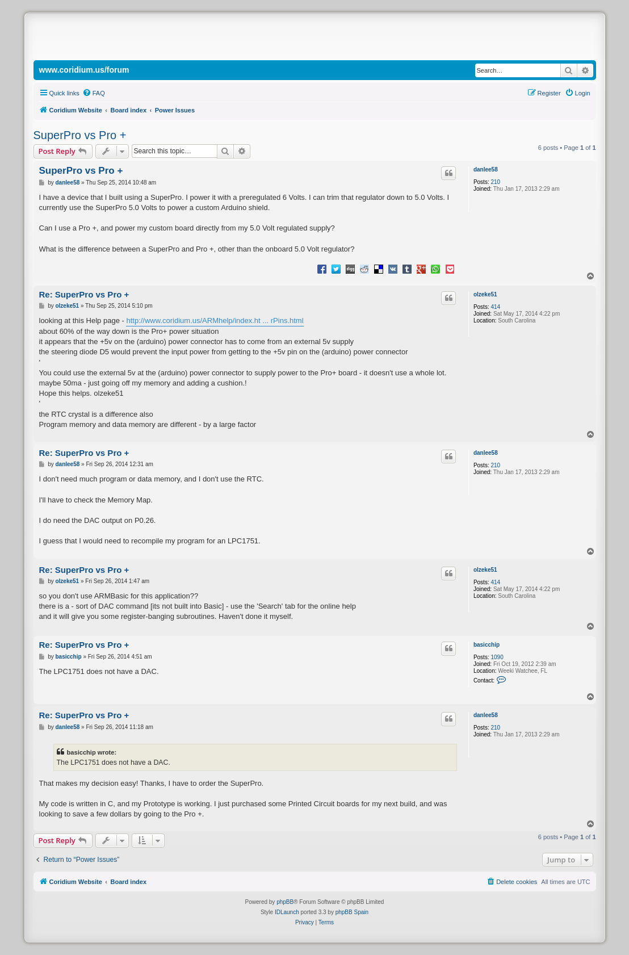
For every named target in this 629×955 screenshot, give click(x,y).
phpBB (284, 902)
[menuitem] (93, 93)
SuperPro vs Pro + (80, 135)
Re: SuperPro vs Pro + (84, 294)
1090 (496, 657)
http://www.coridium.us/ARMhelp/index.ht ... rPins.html (214, 320)
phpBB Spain (352, 912)
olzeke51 (485, 294)
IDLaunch (287, 912)
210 (495, 182)
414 (495, 307)
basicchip (486, 645)
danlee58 (485, 169)
